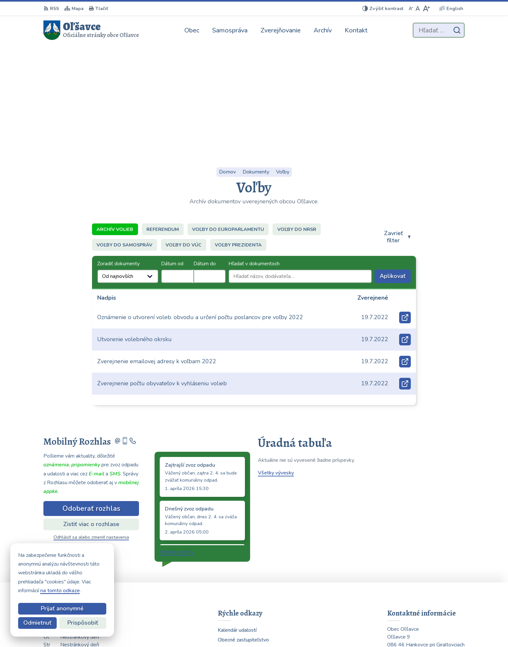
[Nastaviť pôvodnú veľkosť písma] (417, 8)
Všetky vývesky (276, 366)
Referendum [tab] (162, 122)
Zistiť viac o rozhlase (91, 417)
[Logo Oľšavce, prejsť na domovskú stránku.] (91, 30)
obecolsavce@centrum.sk (417, 592)
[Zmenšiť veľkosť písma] (410, 8)
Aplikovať (395, 170)
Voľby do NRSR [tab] (296, 122)
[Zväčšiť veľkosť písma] (426, 8)
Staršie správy (176, 445)
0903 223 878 (404, 577)
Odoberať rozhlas (91, 402)
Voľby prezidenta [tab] (238, 138)
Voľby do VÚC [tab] (184, 138)
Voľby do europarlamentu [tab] (228, 122)
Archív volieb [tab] (115, 122)
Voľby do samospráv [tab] (124, 138)
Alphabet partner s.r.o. (278, 629)
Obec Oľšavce (364, 629)
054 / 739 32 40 (406, 584)
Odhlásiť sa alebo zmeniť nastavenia (91, 430)
